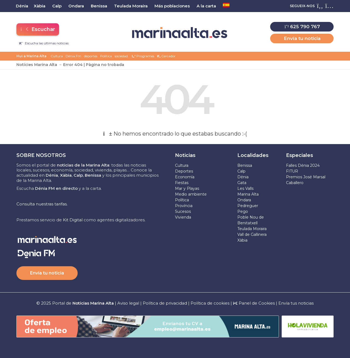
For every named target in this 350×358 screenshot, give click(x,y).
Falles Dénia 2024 (303, 165)
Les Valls (245, 188)
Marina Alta (248, 194)
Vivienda (183, 217)
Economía (184, 176)
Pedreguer (247, 205)
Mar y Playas (187, 188)
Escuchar (37, 29)
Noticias (185, 155)
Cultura (57, 56)
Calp (241, 171)
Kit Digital (73, 219)
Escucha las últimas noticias (44, 43)
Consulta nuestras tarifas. (42, 204)
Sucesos (183, 211)
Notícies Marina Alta (36, 64)
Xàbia (242, 240)
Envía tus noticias (296, 303)
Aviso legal (128, 303)
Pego (242, 211)
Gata (241, 182)
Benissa (244, 165)
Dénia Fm (73, 56)
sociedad (121, 56)
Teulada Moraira (252, 228)
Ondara (244, 199)
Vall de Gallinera (252, 234)
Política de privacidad (165, 303)
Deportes (184, 171)
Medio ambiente (191, 194)
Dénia (243, 176)
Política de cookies (210, 303)
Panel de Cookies (254, 303)
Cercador (166, 56)
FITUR (292, 171)
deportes (90, 56)
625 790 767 (302, 26)
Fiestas (181, 182)
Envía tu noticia (302, 38)
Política (106, 56)
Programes (143, 56)
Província (183, 205)
